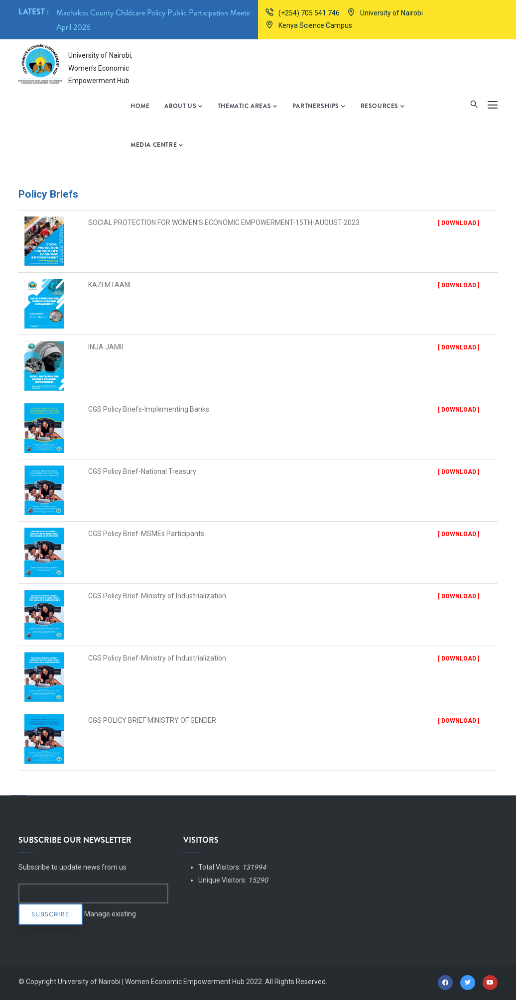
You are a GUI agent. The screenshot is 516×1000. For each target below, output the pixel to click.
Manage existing (110, 914)
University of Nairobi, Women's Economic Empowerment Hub (100, 67)
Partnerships (319, 106)
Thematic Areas (247, 106)
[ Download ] (458, 223)
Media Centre (156, 145)
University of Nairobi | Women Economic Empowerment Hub (151, 982)
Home (139, 106)
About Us (183, 106)
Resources (383, 106)
